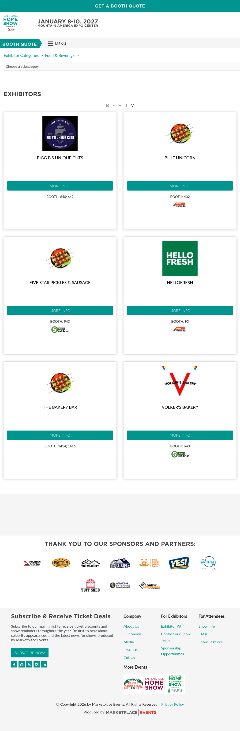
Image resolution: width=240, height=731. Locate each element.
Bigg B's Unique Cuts (60, 157)
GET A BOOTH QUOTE (120, 6)
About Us (131, 626)
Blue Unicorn (180, 157)
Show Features (211, 642)
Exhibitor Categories (21, 55)
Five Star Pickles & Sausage (60, 282)
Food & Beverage (60, 55)
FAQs (203, 634)
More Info (60, 186)
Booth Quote (19, 44)
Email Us (131, 650)
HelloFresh (180, 282)
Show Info (207, 626)
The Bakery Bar (60, 407)
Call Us (129, 657)
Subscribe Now (30, 652)
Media (129, 642)
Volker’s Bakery (180, 407)
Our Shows (133, 634)
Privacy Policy (172, 704)
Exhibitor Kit (171, 626)
